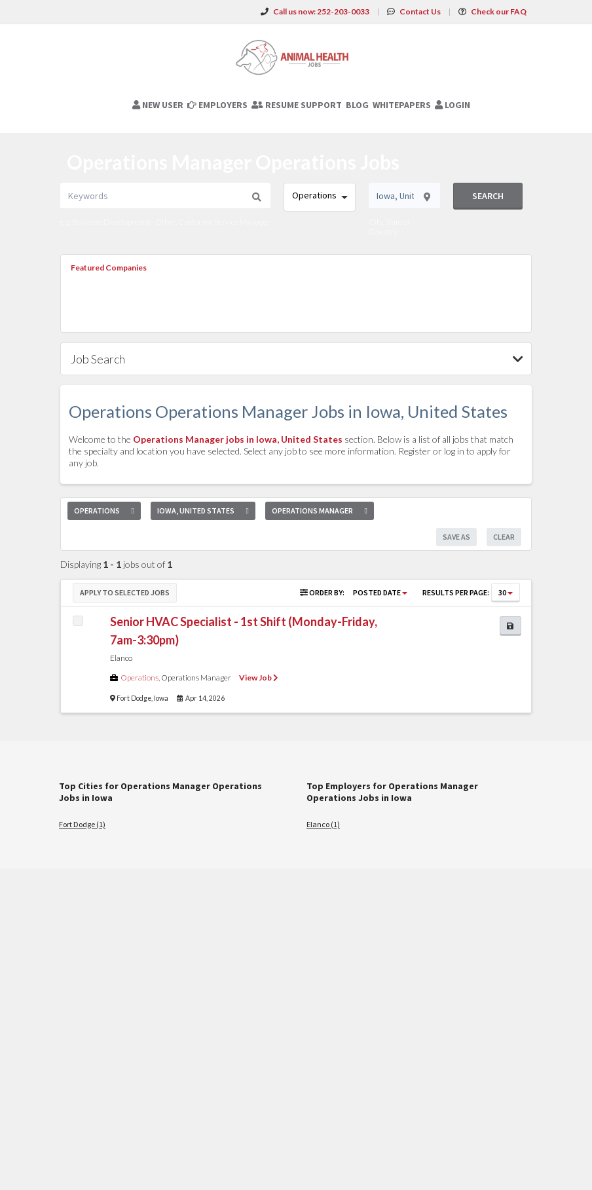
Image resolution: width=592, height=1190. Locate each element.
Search (488, 196)
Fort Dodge (134, 698)
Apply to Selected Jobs (125, 592)
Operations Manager (196, 677)
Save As (456, 537)
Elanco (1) (323, 824)
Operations (139, 677)
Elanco (121, 658)
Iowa (161, 698)
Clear (504, 537)
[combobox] (320, 197)
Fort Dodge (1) (82, 824)
